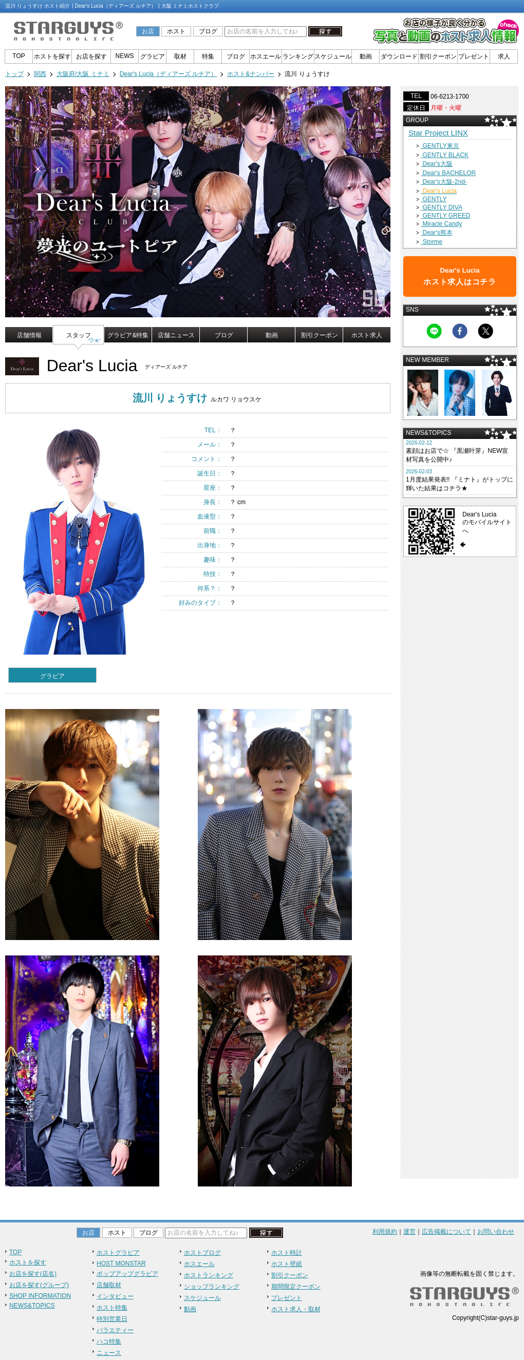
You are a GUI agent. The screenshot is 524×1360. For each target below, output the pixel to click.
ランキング (298, 56)
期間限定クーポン (296, 1286)
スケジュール (332, 56)
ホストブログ (202, 1252)
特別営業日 (112, 1319)
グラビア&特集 (127, 335)
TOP (18, 56)
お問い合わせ (495, 1231)
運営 (409, 1231)
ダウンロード (399, 56)
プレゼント (473, 56)
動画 (366, 56)
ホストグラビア (118, 1252)
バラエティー (115, 1330)
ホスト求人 (366, 335)
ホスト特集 (112, 1307)
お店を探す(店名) (33, 1273)
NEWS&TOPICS (31, 1305)
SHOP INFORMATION (40, 1295)
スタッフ (78, 335)
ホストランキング (208, 1275)
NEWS (125, 56)
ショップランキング (211, 1286)
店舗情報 (29, 335)
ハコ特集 (109, 1341)
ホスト (176, 31)
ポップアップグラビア (127, 1273)
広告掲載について (446, 1231)
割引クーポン (438, 56)
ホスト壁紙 (286, 1264)
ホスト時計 (286, 1252)
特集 (208, 56)
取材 (180, 56)
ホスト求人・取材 (296, 1309)
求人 (504, 56)
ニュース (109, 1352)
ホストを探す (52, 56)
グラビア (152, 56)
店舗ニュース (176, 335)
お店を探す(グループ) (39, 1285)
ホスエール (265, 56)
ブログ (208, 31)
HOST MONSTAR (121, 1263)
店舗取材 (109, 1285)
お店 (148, 31)
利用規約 (384, 1231)
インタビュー (115, 1296)
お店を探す (91, 56)
